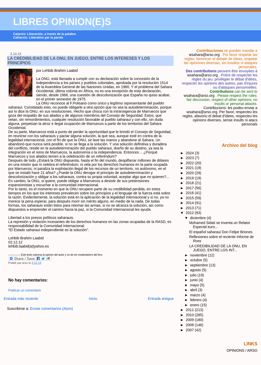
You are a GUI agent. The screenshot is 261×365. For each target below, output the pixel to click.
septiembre (199, 265)
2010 (190, 315)
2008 (190, 325)
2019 (190, 178)
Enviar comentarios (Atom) (51, 309)
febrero (196, 300)
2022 (190, 163)
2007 (190, 330)
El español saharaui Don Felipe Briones (220, 232)
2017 (190, 188)
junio (194, 280)
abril (194, 290)
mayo (195, 285)
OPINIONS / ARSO (242, 350)
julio (194, 275)
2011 (190, 310)
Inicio (93, 299)
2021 (190, 168)
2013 (190, 208)
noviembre (199, 255)
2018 (190, 183)
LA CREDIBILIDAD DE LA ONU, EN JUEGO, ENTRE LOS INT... (218, 248)
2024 (190, 153)
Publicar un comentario (24, 290)
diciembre (198, 218)
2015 (190, 198)
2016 (190, 193)
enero (195, 305)
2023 (190, 158)
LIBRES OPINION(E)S (62, 21)
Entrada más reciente (21, 299)
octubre (196, 260)
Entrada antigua (161, 299)
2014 (190, 203)
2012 (190, 213)
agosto (196, 270)
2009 (190, 320)
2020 (190, 173)
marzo (195, 295)
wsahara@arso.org (204, 55)
